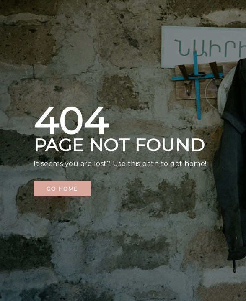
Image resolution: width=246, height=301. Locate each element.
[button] (62, 188)
